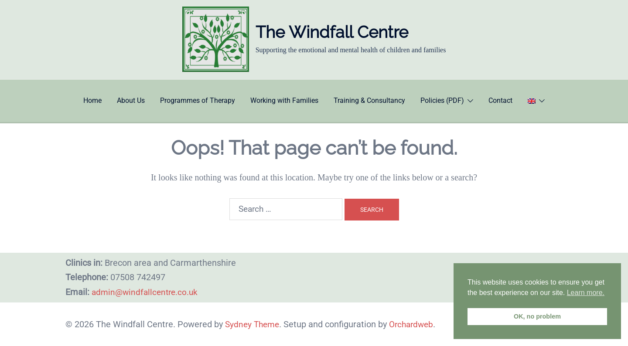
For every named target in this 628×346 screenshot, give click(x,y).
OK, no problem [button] (537, 316)
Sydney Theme (253, 324)
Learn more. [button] (585, 292)
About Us (131, 100)
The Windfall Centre (332, 32)
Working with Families (284, 100)
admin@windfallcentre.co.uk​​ (147, 292)
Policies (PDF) (442, 100)
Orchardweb (415, 324)
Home (92, 100)
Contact (500, 100)
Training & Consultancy (369, 100)
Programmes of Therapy (197, 100)
